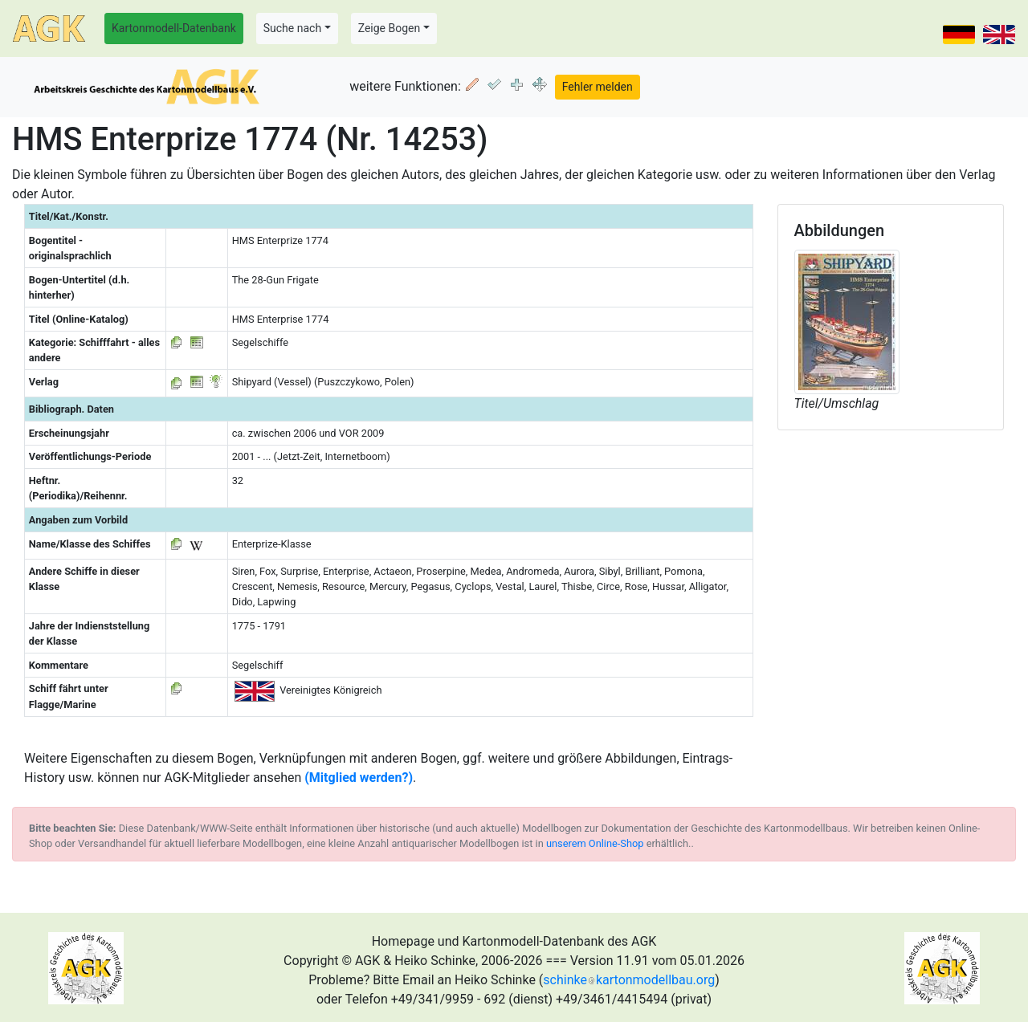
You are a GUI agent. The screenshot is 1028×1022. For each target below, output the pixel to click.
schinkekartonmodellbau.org (629, 979)
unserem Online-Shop (595, 843)
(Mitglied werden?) (358, 777)
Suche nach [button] (292, 28)
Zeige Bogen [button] (389, 28)
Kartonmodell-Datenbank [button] (174, 28)
